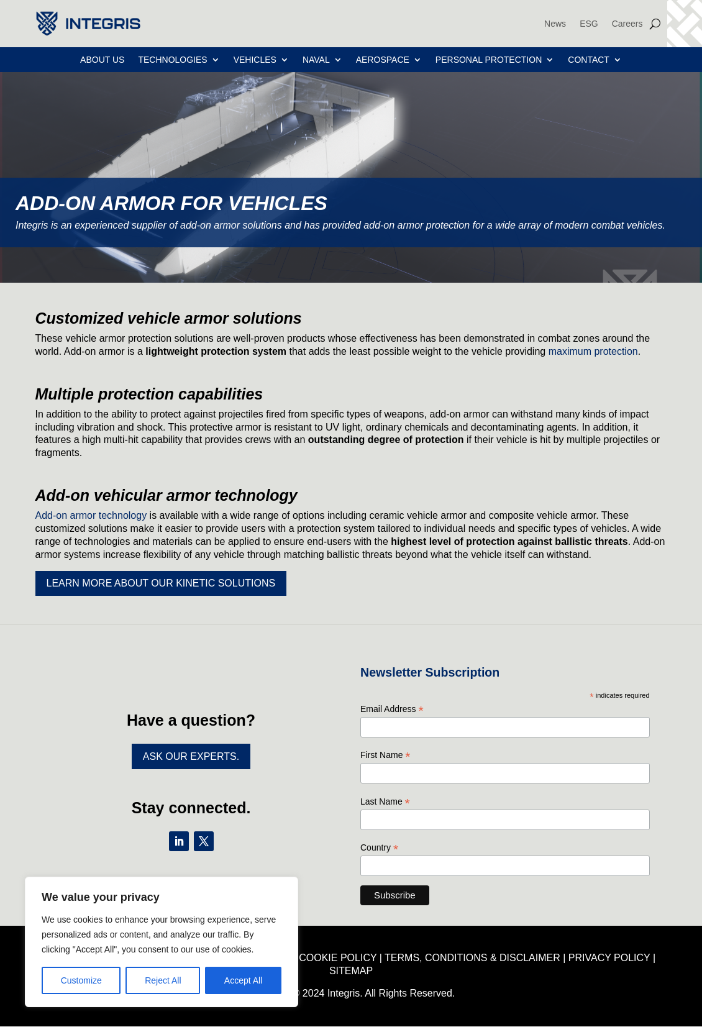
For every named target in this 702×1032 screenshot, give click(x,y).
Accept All (243, 980)
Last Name (385, 802)
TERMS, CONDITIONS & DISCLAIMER (472, 957)
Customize (81, 980)
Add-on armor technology (91, 515)
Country (379, 848)
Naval (316, 60)
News (555, 24)
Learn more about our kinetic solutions (161, 583)
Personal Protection (488, 60)
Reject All (163, 980)
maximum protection (593, 351)
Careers (627, 24)
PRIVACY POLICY (609, 957)
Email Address (392, 709)
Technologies (172, 60)
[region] (161, 942)
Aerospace (382, 60)
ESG (589, 24)
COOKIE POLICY (337, 957)
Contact (588, 60)
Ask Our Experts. (191, 756)
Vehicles (255, 60)
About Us (102, 60)
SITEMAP (351, 971)
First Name (385, 755)
